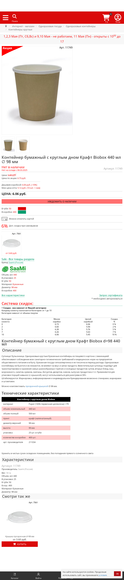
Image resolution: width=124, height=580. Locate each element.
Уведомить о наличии (62, 201)
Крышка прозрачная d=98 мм (19, 536)
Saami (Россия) (16, 262)
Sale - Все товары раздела (18, 259)
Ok (117, 574)
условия (103, 575)
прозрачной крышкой (37, 386)
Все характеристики (13, 295)
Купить (19, 544)
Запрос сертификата (110, 295)
